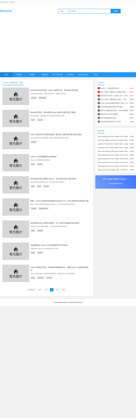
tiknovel (12, 2)
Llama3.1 (40, 278)
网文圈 (19, 75)
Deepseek (42, 98)
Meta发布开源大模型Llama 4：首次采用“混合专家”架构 (53, 179)
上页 (46, 290)
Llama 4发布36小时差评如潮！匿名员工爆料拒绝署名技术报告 (56, 134)
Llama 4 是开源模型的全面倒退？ (44, 157)
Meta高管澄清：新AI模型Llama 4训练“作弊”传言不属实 (53, 112)
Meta (32, 120)
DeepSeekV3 (43, 208)
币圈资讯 (44, 75)
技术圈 (32, 75)
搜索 (116, 11)
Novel (96, 75)
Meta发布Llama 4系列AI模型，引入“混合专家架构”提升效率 (54, 223)
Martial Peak (83, 75)
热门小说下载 (57, 75)
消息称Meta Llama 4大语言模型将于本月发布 (49, 245)
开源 (32, 164)
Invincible (70, 75)
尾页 (63, 290)
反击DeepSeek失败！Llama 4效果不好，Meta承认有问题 (54, 90)
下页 (57, 290)
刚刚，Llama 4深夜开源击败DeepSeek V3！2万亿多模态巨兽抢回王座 (59, 201)
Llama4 (33, 98)
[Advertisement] (26, 45)
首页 (6, 75)
